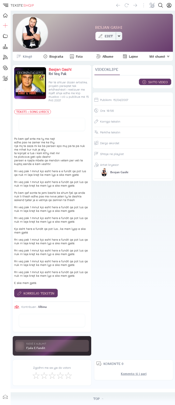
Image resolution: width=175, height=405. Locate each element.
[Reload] (126, 5)
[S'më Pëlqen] (36, 375)
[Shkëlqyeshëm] (68, 375)
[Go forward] (135, 5)
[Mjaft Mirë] (60, 375)
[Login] (169, 5)
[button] (5, 5)
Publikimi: (114, 100)
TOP (98, 399)
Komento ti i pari (134, 374)
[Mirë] (52, 375)
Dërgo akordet (109, 143)
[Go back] (118, 5)
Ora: (107, 110)
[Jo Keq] (44, 375)
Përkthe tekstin (110, 132)
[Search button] (160, 5)
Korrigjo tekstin (110, 121)
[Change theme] (152, 5)
